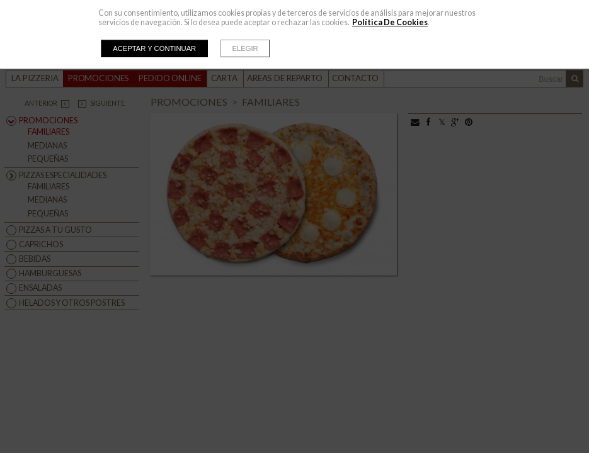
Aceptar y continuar (154, 48)
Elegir (245, 48)
